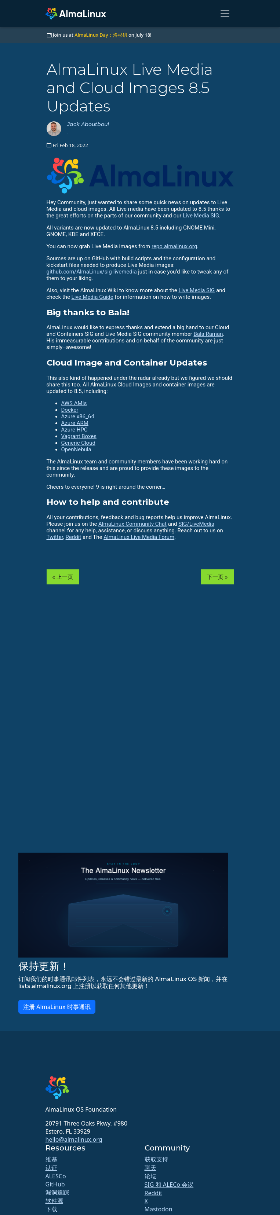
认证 (51, 1168)
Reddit (73, 537)
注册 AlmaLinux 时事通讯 (56, 1007)
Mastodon (158, 1209)
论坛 (150, 1176)
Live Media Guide (92, 297)
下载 (51, 1209)
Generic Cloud (78, 443)
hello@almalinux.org (74, 1139)
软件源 (54, 1201)
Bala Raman (208, 334)
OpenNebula (76, 449)
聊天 (150, 1168)
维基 (51, 1159)
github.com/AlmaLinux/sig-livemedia (92, 271)
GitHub (55, 1184)
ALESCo (56, 1176)
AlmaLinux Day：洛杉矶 (100, 35)
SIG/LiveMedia (196, 524)
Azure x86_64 (77, 416)
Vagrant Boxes (79, 436)
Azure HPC (74, 429)
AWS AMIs (74, 403)
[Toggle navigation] (225, 14)
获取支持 (156, 1159)
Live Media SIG (201, 215)
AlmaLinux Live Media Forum (138, 537)
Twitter (55, 537)
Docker (70, 410)
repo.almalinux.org (174, 246)
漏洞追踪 (57, 1192)
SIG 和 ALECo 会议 (169, 1185)
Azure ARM (74, 423)
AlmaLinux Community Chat (132, 524)
